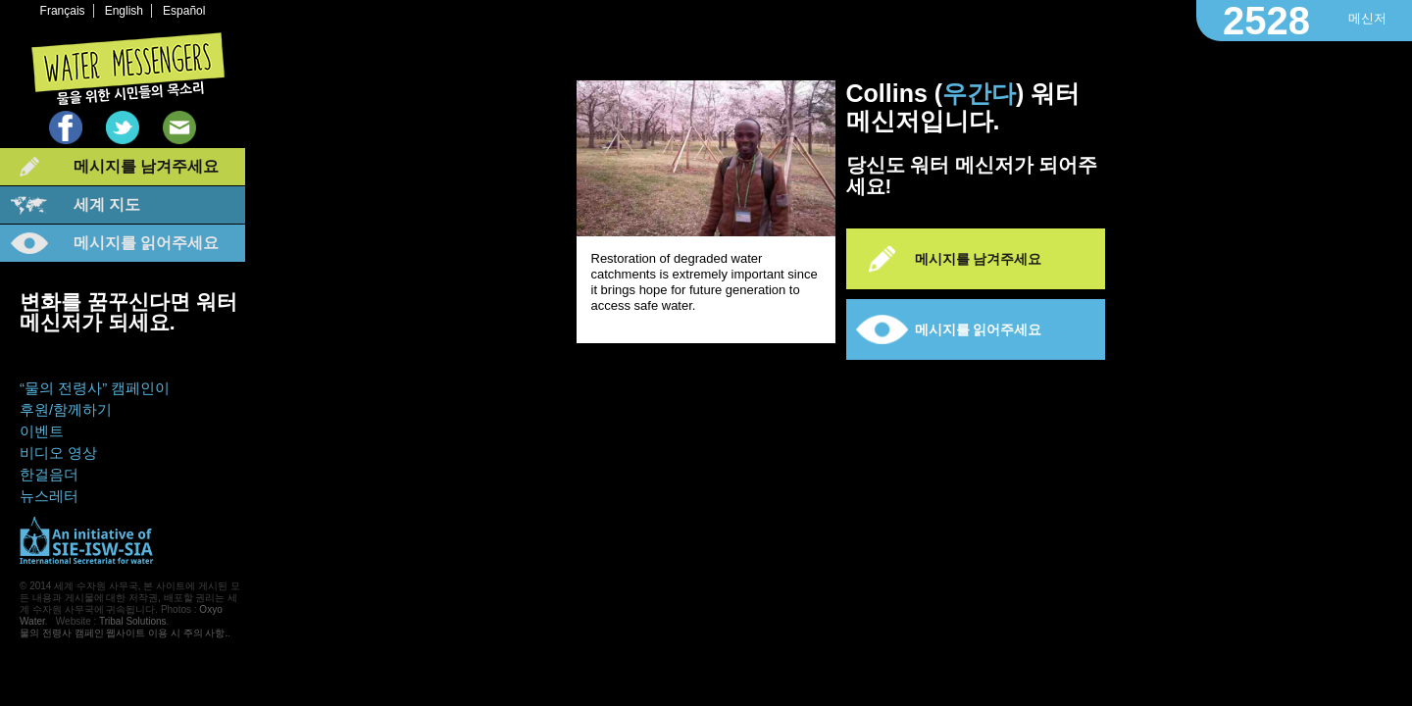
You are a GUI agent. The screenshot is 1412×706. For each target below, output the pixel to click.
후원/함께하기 (66, 409)
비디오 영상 (58, 452)
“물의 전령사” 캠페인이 (95, 387)
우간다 (979, 93)
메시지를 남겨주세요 (146, 166)
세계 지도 (107, 204)
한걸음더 (49, 474)
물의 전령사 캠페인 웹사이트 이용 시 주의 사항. (123, 633)
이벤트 (42, 431)
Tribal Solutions (133, 621)
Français (62, 11)
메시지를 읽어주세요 (146, 242)
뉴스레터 (49, 495)
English (124, 11)
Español (184, 11)
